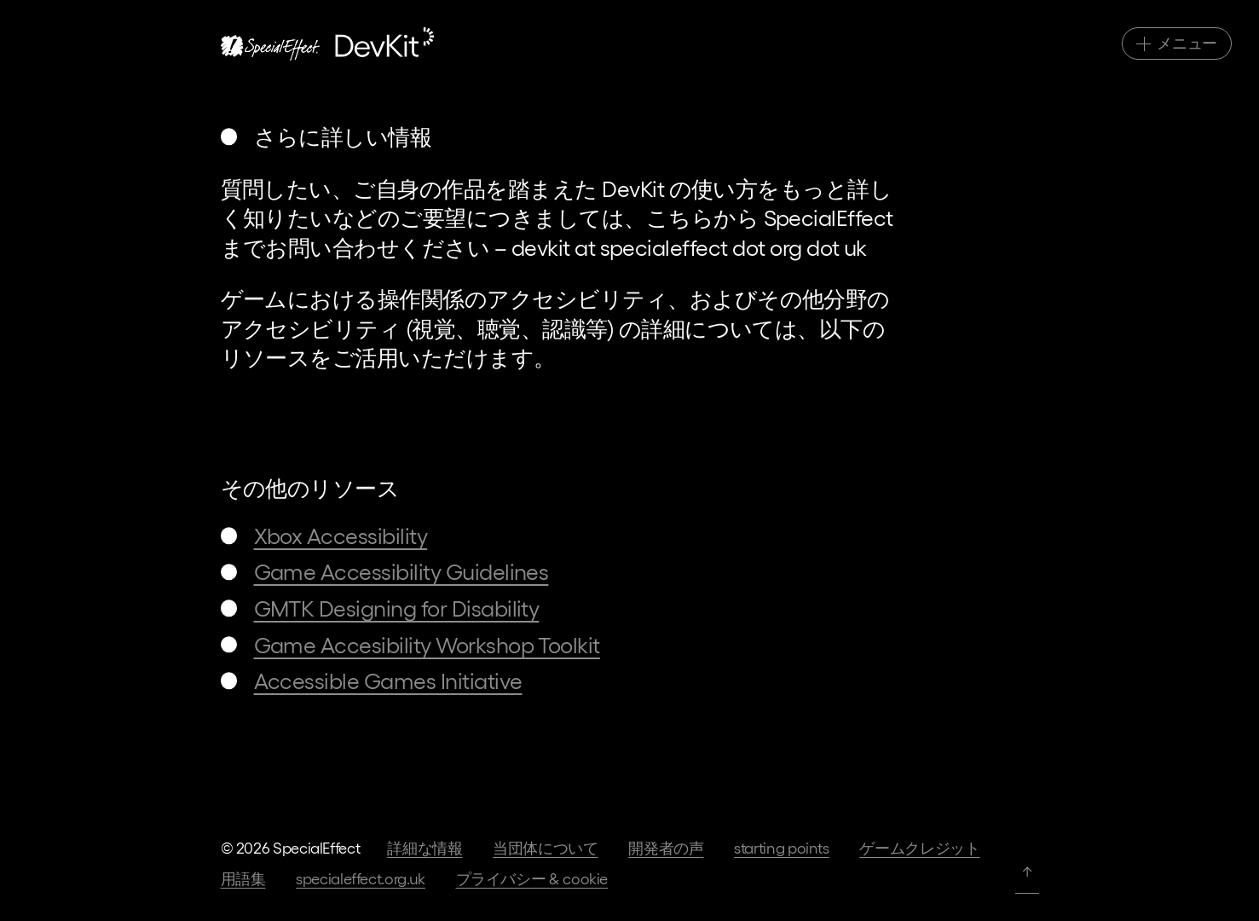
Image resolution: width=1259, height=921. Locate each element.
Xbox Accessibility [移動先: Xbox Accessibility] (341, 535)
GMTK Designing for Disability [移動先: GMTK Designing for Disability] (397, 607)
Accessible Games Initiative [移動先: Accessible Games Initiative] (388, 680)
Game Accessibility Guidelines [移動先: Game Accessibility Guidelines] (401, 571)
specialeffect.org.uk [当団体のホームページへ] (360, 878)
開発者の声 (665, 847)
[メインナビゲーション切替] (1177, 43)
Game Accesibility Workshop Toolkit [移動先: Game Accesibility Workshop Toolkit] (427, 644)
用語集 (243, 878)
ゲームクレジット (919, 847)
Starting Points (781, 847)
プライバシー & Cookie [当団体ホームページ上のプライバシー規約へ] (532, 878)
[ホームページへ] (327, 44)
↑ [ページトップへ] (1027, 870)
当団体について (545, 847)
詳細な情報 (424, 847)
